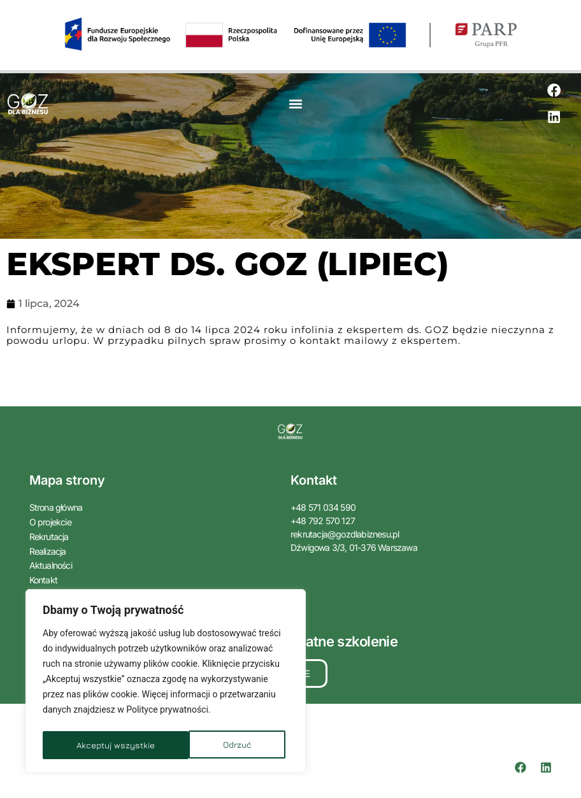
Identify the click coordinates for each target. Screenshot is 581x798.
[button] (295, 104)
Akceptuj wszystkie (215, 744)
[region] (165, 683)
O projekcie (50, 522)
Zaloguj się (48, 588)
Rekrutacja (49, 535)
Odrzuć (90, 744)
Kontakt (43, 575)
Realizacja (47, 548)
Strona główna (56, 508)
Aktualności (53, 562)
